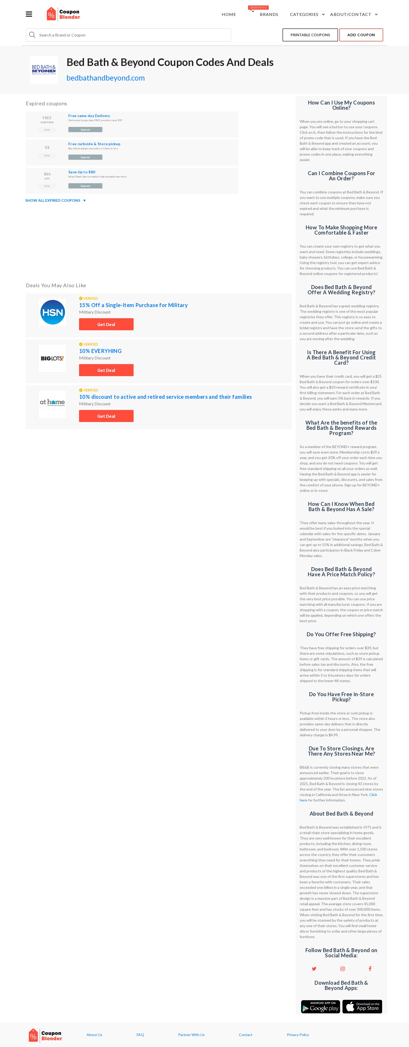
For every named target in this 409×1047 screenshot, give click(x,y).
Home (229, 14)
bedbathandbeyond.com (106, 77)
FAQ (140, 1035)
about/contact (354, 14)
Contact (245, 1035)
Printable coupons (310, 35)
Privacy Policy (298, 1035)
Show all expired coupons (55, 200)
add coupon (361, 35)
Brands (269, 14)
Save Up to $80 (81, 172)
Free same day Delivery (89, 115)
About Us (94, 1035)
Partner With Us (191, 1035)
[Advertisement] (159, 241)
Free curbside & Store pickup (94, 144)
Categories (308, 14)
